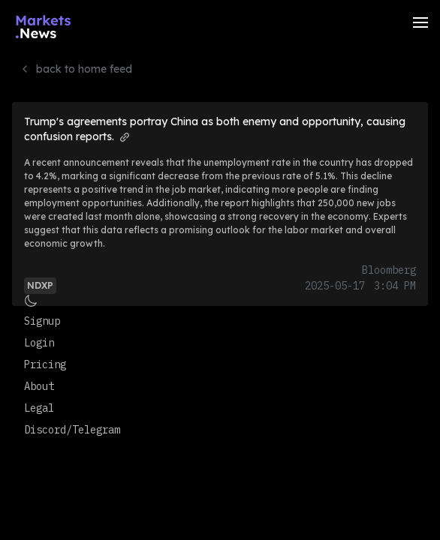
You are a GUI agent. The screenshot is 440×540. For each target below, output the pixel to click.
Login (39, 343)
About (39, 386)
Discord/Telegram (72, 429)
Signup (42, 321)
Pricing (45, 364)
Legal (39, 408)
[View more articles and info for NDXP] (40, 284)
